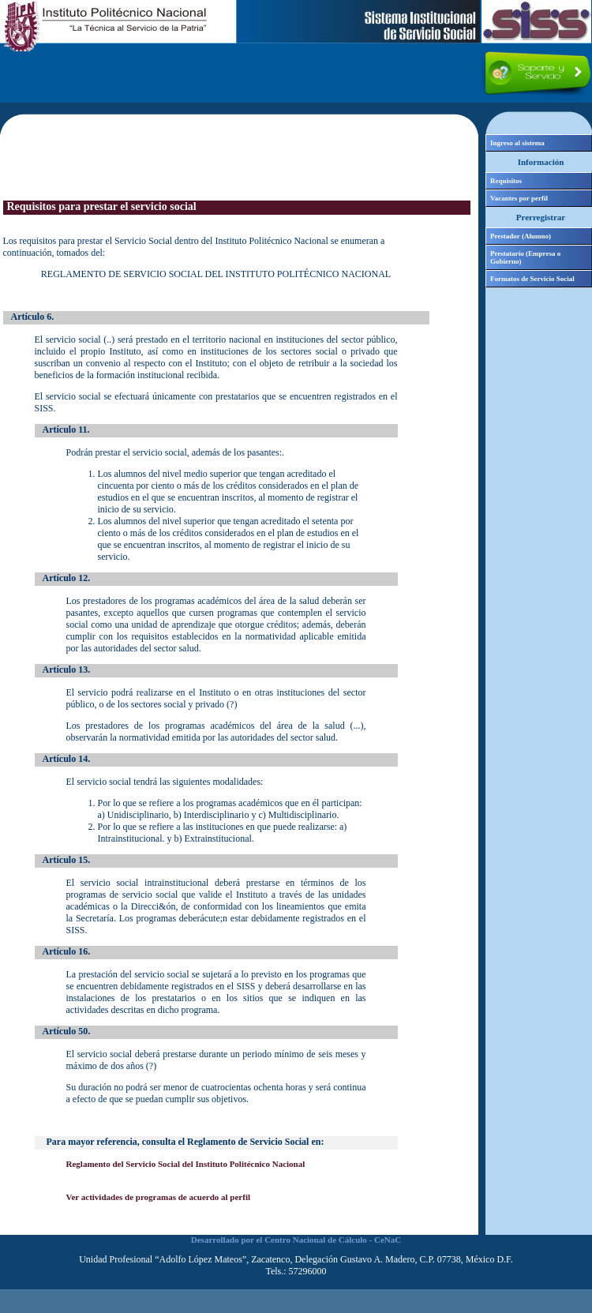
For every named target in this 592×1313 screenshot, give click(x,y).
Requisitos (506, 181)
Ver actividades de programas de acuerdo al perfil (158, 1197)
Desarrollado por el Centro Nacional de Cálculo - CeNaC (296, 1239)
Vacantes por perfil (519, 198)
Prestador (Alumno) (520, 236)
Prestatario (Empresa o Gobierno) (525, 257)
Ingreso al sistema (517, 143)
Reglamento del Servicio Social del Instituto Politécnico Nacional (185, 1164)
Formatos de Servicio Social (532, 279)
